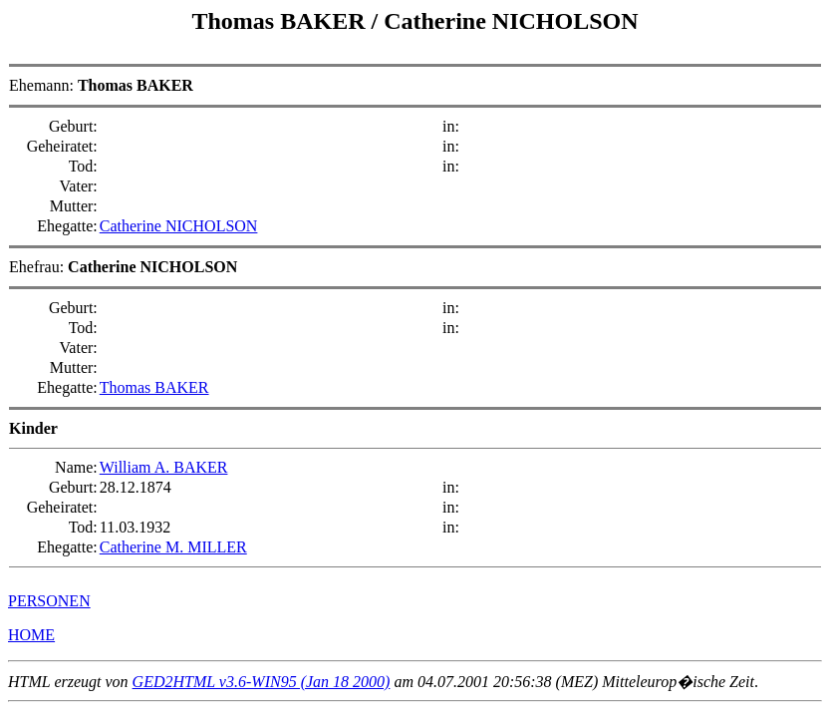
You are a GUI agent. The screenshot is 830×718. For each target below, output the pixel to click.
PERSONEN (49, 600)
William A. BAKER (164, 467)
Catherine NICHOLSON (511, 21)
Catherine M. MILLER (173, 546)
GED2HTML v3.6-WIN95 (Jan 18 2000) (262, 681)
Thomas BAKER (281, 21)
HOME (31, 634)
